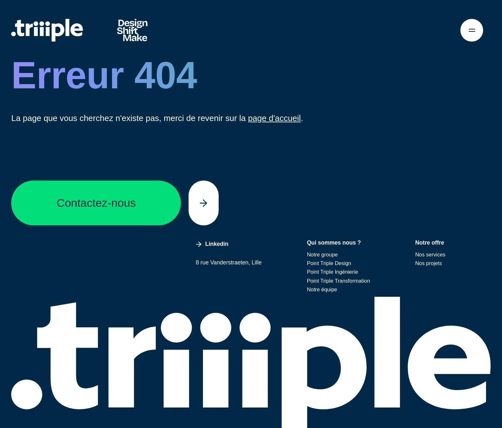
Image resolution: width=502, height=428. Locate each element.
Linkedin (212, 244)
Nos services (430, 254)
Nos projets (428, 263)
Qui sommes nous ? (334, 242)
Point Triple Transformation (338, 281)
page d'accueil (274, 118)
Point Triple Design (329, 263)
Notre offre (429, 242)
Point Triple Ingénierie (332, 272)
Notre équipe (322, 289)
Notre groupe (322, 254)
